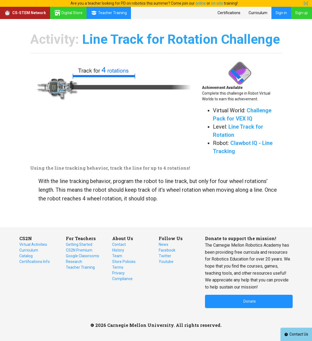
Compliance (122, 279)
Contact (119, 244)
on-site (217, 3)
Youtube (166, 261)
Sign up (301, 13)
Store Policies (124, 261)
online (200, 3)
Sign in (281, 13)
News (163, 244)
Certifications (229, 13)
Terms (117, 267)
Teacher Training (80, 267)
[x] (306, 3)
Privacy (118, 273)
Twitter (165, 256)
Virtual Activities (33, 244)
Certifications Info (34, 261)
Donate (249, 301)
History (118, 250)
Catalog (26, 256)
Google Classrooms (82, 256)
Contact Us (296, 334)
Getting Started (79, 244)
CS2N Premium (79, 250)
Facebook (167, 250)
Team (117, 256)
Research (74, 261)
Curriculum (258, 13)
